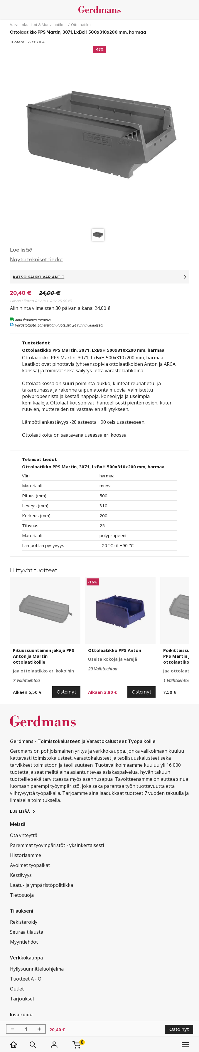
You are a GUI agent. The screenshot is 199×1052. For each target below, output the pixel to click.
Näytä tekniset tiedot (36, 259)
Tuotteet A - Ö (25, 979)
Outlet (17, 989)
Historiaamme (25, 855)
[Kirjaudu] (54, 1045)
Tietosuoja (22, 895)
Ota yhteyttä (23, 835)
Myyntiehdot (24, 942)
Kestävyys (21, 875)
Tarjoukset (22, 998)
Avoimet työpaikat (30, 865)
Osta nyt (179, 1029)
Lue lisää (21, 250)
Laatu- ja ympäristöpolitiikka (41, 885)
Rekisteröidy (23, 922)
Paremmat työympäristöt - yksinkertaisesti (57, 845)
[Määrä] (26, 1029)
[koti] (19, 1044)
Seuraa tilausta (26, 932)
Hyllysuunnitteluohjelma (37, 969)
